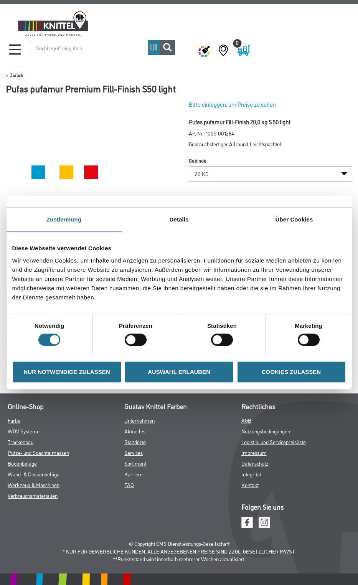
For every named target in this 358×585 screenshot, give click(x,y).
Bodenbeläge (22, 463)
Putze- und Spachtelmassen (38, 452)
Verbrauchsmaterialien (33, 495)
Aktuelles (134, 431)
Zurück (16, 75)
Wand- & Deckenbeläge (33, 474)
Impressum (254, 452)
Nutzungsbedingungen (265, 431)
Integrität (251, 474)
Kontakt (250, 484)
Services (133, 452)
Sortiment (135, 463)
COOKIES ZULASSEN (291, 372)
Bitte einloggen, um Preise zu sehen (232, 104)
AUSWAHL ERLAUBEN (179, 372)
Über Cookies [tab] (294, 219)
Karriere (133, 474)
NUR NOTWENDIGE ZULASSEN (67, 372)
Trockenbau (20, 441)
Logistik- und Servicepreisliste (273, 441)
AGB (246, 420)
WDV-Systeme (24, 431)
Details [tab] (179, 219)
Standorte (135, 441)
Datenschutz (255, 463)
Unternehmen (139, 420)
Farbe (14, 420)
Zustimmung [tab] (63, 219)
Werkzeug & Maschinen (33, 484)
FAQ (129, 484)
